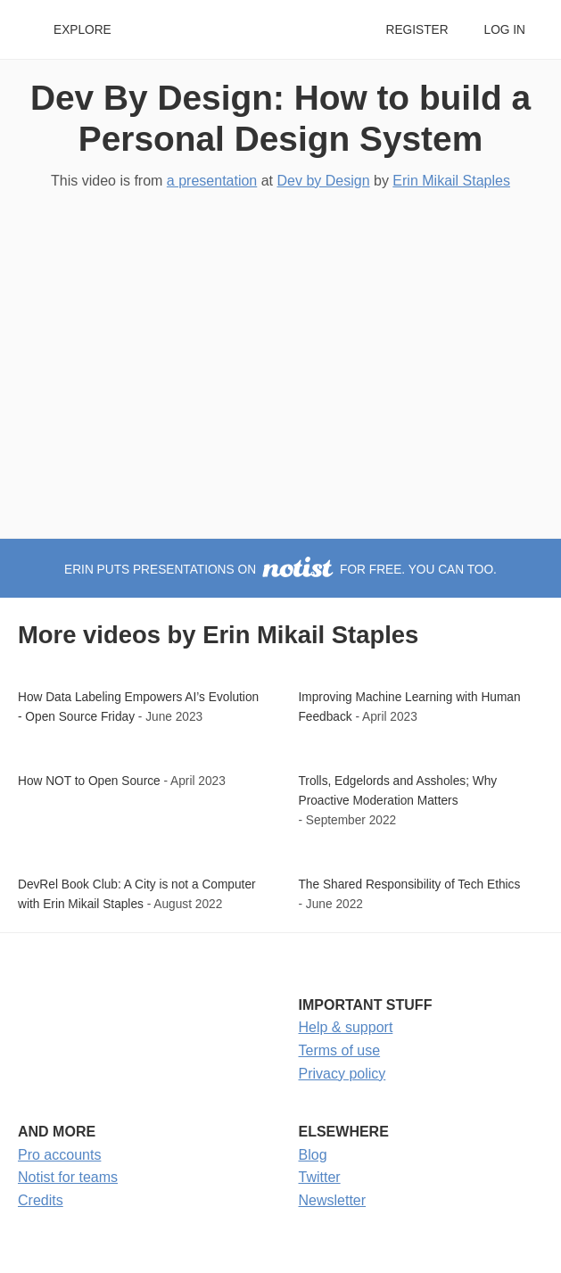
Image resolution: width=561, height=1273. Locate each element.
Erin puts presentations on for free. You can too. (280, 569)
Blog (313, 1154)
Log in (504, 30)
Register (416, 30)
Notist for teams (68, 1177)
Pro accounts (59, 1154)
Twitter (320, 1177)
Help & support (346, 1027)
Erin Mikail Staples (451, 180)
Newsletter (333, 1200)
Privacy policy (342, 1073)
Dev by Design (323, 180)
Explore (82, 30)
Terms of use (340, 1050)
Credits (40, 1200)
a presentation (212, 180)
